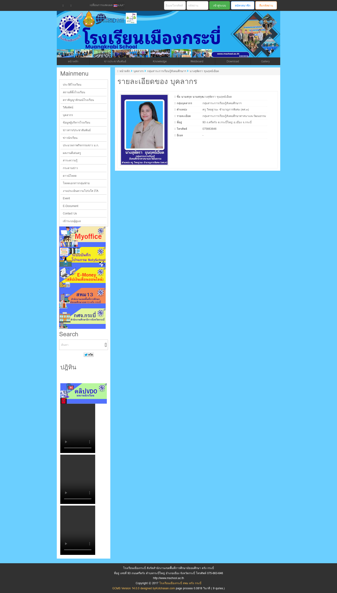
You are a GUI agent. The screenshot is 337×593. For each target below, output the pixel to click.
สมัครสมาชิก (242, 5)
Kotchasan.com (165, 588)
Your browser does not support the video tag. (77, 428)
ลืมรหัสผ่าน (266, 5)
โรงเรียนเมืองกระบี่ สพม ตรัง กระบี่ (151, 40)
